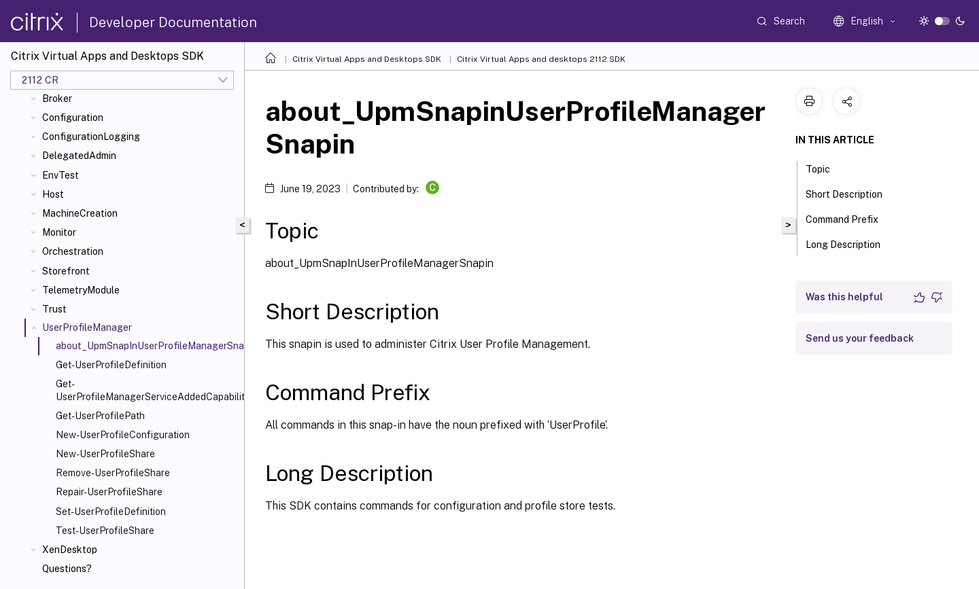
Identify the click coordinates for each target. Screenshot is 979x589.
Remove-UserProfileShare (113, 472)
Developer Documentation (173, 22)
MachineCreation (80, 213)
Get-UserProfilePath (100, 415)
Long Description (850, 243)
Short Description (851, 193)
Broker (57, 98)
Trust (54, 309)
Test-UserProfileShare (105, 530)
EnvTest (60, 175)
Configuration (72, 117)
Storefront (66, 271)
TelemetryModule (81, 290)
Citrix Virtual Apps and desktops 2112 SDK (541, 59)
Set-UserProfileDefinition (111, 511)
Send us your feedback (860, 338)
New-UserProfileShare (105, 453)
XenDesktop (69, 549)
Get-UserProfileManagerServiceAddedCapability (147, 389)
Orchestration (72, 251)
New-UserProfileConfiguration (123, 434)
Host (53, 194)
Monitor (59, 232)
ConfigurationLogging (91, 136)
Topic (825, 168)
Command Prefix (849, 218)
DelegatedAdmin (79, 155)
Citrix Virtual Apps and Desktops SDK (366, 59)
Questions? (67, 568)
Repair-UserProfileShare (109, 491)
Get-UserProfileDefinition (111, 364)
